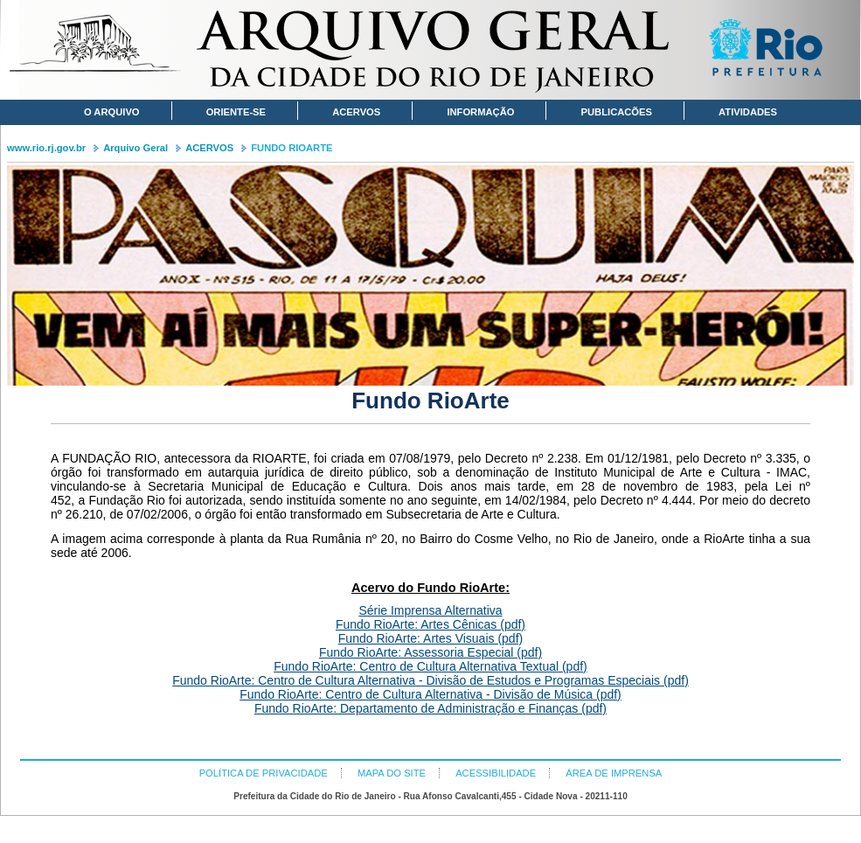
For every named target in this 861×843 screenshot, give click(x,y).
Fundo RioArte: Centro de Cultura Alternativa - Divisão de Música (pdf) (430, 694)
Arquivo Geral (135, 148)
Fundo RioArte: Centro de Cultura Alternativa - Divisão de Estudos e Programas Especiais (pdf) (430, 680)
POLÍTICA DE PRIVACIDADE (263, 773)
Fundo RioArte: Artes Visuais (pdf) (430, 638)
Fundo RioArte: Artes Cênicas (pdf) (430, 624)
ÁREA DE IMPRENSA (614, 773)
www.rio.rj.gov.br (46, 148)
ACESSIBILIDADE (495, 773)
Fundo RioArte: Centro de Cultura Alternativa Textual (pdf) (430, 666)
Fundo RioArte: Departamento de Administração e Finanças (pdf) (430, 708)
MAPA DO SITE (392, 773)
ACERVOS (209, 148)
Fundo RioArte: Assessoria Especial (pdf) (430, 652)
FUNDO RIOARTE (291, 148)
